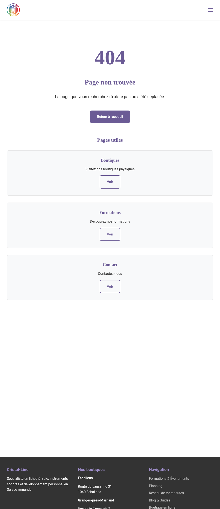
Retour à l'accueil (110, 117)
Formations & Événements (169, 479)
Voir (110, 182)
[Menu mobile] (210, 10)
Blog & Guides (159, 500)
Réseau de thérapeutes (166, 493)
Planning (155, 486)
